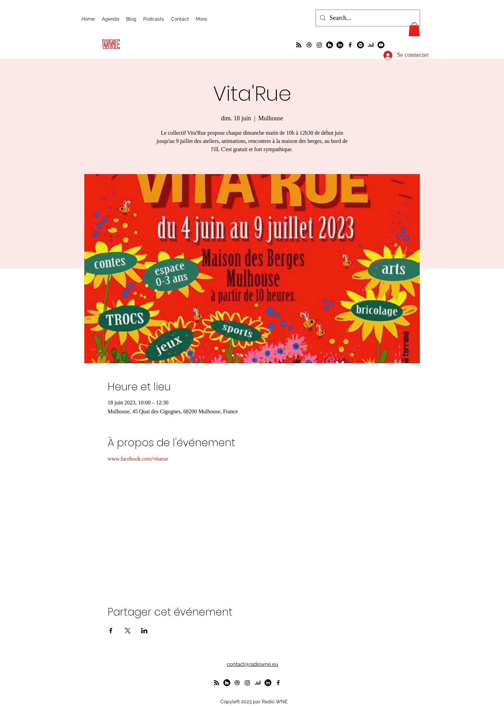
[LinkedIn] (339, 44)
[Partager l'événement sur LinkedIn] (144, 630)
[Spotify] (360, 44)
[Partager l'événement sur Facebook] (111, 630)
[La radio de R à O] (298, 44)
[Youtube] (381, 44)
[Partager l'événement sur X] (127, 630)
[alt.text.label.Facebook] (350, 44)
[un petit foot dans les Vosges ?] (309, 44)
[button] (414, 29)
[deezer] (370, 44)
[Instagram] (319, 44)
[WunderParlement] (329, 44)
